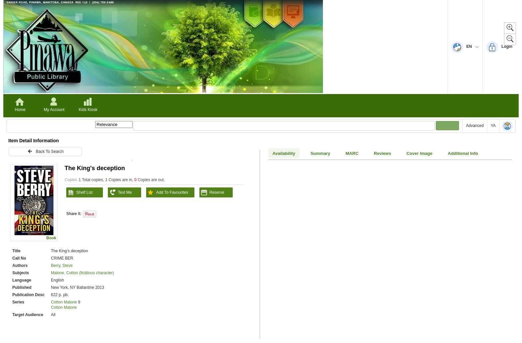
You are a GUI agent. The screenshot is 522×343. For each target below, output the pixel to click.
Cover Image (419, 153)
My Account (54, 109)
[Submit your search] (447, 125)
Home (20, 109)
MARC (352, 153)
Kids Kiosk (88, 109)
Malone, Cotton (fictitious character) (82, 273)
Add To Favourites (167, 192)
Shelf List (79, 192)
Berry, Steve (62, 265)
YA (493, 125)
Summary (320, 153)
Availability (284, 153)
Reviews (382, 153)
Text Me (120, 192)
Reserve (211, 192)
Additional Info (463, 153)
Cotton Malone (64, 302)
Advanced (475, 125)
